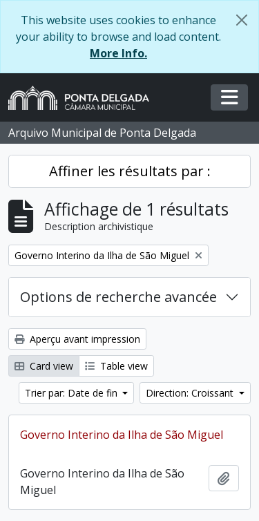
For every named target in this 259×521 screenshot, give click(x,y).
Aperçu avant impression (77, 338)
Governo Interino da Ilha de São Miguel (121, 434)
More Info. (118, 53)
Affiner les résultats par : (130, 171)
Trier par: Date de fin (72, 392)
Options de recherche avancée (118, 296)
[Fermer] (241, 20)
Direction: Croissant (191, 392)
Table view (116, 365)
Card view (44, 365)
